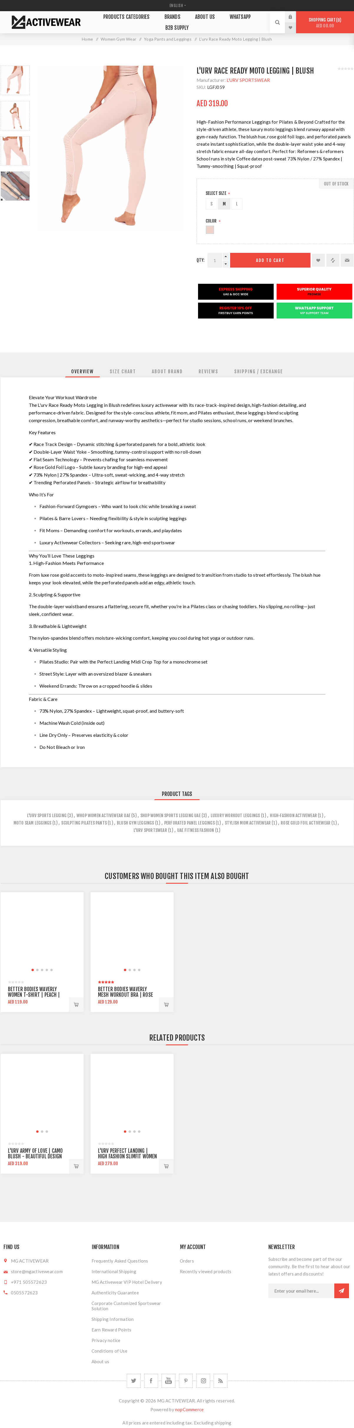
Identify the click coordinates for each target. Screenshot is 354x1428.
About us (100, 1361)
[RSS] (220, 1381)
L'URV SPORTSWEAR (248, 80)
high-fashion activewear (293, 815)
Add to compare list (332, 260)
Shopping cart (325, 23)
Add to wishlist (318, 260)
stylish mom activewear (248, 823)
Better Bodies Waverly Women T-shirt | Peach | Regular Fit (34, 995)
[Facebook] (151, 1381)
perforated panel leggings (189, 823)
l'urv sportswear (150, 830)
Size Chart (123, 371)
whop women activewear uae (103, 815)
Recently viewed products (206, 1271)
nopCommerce (189, 1409)
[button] (32, 970)
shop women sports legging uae (170, 815)
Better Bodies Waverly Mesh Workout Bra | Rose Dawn (125, 995)
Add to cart (270, 260)
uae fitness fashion (195, 830)
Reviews (208, 371)
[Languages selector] (177, 5)
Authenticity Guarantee (115, 1292)
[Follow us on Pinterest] (186, 1381)
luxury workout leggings (235, 815)
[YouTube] (168, 1381)
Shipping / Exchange (258, 371)
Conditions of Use (109, 1351)
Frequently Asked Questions (120, 1260)
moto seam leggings (32, 823)
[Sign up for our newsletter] (301, 1290)
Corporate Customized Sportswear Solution (126, 1306)
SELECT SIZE (216, 193)
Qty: (201, 260)
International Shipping (114, 1271)
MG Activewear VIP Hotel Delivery (127, 1282)
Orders (187, 1260)
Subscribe (341, 1290)
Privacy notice (106, 1340)
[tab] (82, 371)
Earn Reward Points (112, 1329)
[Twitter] (134, 1381)
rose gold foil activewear (305, 823)
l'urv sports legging (47, 815)
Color (212, 221)
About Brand (167, 371)
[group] (42, 933)
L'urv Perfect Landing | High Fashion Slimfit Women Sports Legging (127, 1156)
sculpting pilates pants (84, 823)
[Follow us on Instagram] (203, 1381)
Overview (82, 371)
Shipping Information (113, 1319)
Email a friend (347, 260)
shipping (223, 1422)
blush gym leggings (135, 823)
